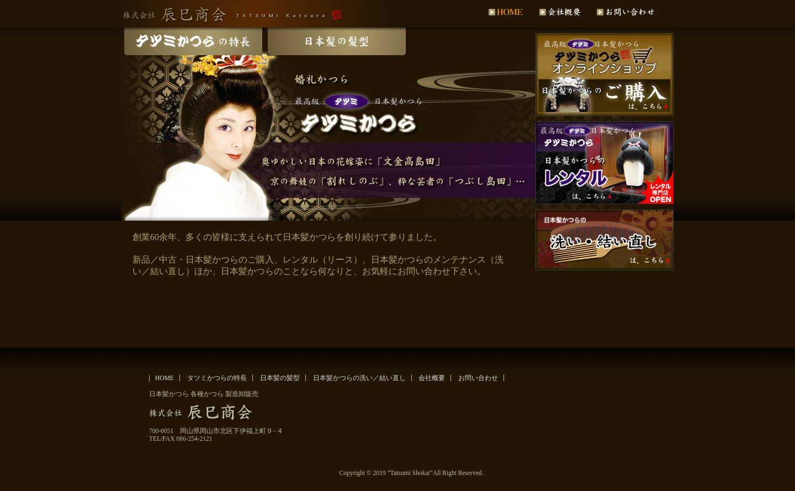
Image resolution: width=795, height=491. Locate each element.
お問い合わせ (478, 378)
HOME (164, 378)
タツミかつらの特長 (217, 378)
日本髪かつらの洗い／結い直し (359, 378)
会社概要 (431, 378)
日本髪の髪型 (280, 378)
